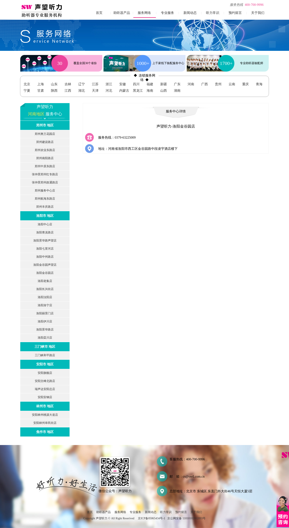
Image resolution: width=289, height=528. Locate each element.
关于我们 (257, 13)
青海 (259, 84)
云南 (232, 84)
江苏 (95, 84)
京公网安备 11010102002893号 (186, 518)
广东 (177, 84)
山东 (54, 84)
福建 (150, 84)
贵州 (218, 84)
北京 (27, 84)
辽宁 (81, 84)
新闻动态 (190, 13)
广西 (204, 84)
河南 (191, 84)
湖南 (177, 90)
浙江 (109, 84)
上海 (40, 84)
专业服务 (167, 13)
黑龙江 (138, 90)
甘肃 (40, 90)
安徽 (122, 84)
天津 (95, 90)
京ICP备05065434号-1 (151, 518)
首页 (99, 13)
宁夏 (27, 90)
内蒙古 (124, 90)
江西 (68, 90)
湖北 (81, 90)
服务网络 (144, 13)
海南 (150, 90)
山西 (163, 90)
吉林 (68, 84)
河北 (109, 90)
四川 (136, 84)
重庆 (245, 84)
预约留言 (235, 13)
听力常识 (212, 13)
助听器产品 (121, 13)
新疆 (163, 84)
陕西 (54, 90)
